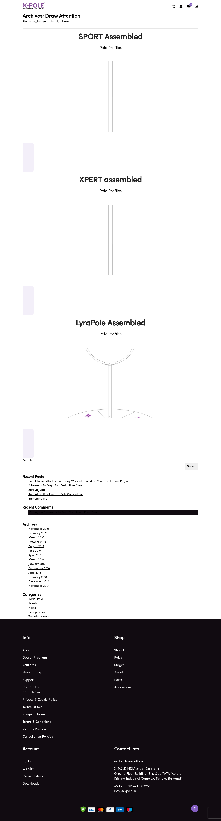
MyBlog (33, 512)
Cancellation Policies (38, 737)
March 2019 (36, 559)
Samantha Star (38, 498)
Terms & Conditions (37, 722)
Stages (119, 665)
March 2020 (36, 537)
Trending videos (39, 616)
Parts (118, 680)
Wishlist (28, 769)
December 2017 (38, 581)
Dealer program (35, 658)
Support (28, 680)
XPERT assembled (110, 180)
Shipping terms (34, 714)
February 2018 (37, 577)
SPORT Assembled (110, 37)
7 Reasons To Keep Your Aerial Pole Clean (56, 485)
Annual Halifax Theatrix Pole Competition (55, 494)
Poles (118, 658)
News (32, 608)
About (27, 650)
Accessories (123, 687)
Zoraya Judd (36, 490)
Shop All (120, 650)
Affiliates (29, 665)
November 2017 (38, 586)
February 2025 (37, 533)
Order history (33, 776)
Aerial (118, 672)
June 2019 (34, 550)
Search (27, 460)
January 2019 (36, 564)
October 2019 (37, 542)
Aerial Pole (35, 599)
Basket (27, 761)
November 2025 (38, 529)
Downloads (31, 784)
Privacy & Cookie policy (40, 700)
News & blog (32, 672)
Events (32, 603)
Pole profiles (36, 612)
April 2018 (34, 572)
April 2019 (34, 555)
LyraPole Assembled (111, 323)
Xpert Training (33, 692)
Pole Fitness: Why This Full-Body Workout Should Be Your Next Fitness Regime (79, 481)
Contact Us (31, 687)
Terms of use (33, 707)
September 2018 (39, 568)
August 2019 (36, 546)
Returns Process (34, 729)
